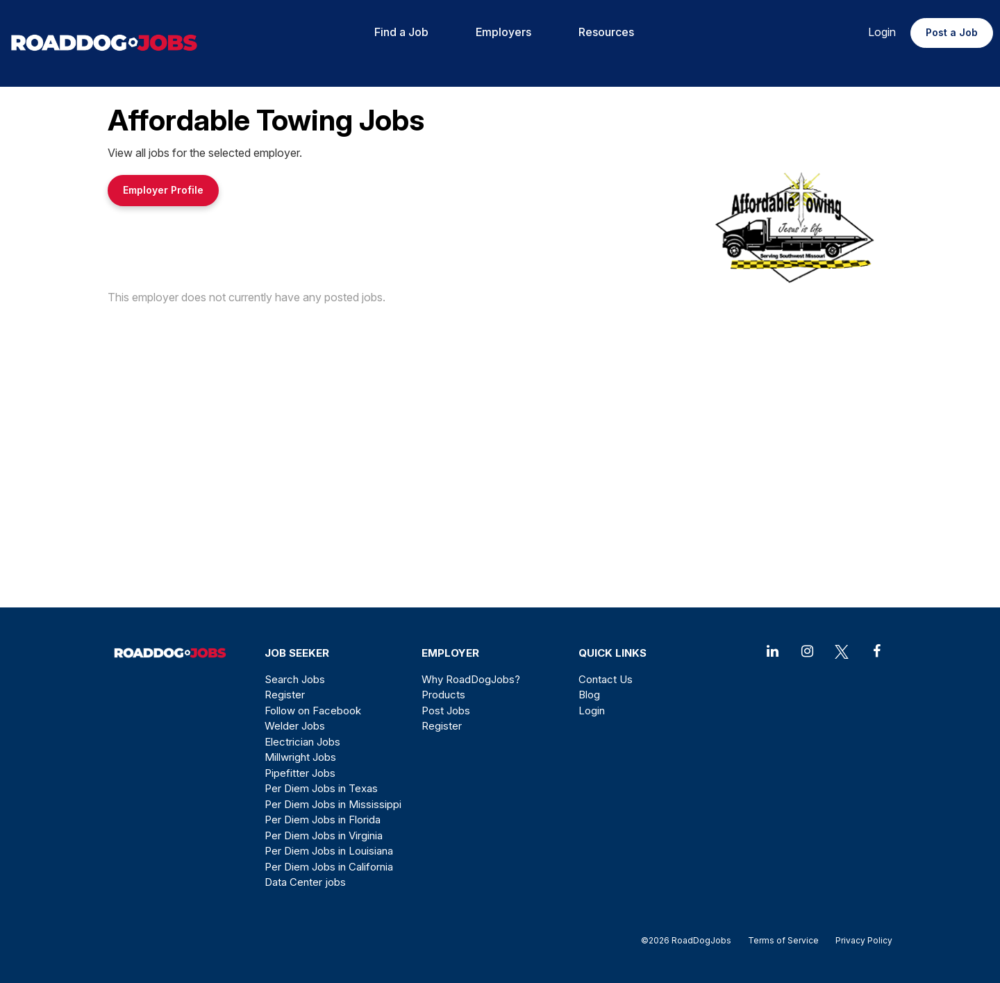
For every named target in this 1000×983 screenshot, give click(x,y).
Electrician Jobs (302, 741)
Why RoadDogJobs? (471, 679)
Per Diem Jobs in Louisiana (329, 850)
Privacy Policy (859, 940)
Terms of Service (783, 940)
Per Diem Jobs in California (329, 866)
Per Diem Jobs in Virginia (324, 835)
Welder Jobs (295, 725)
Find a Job (401, 32)
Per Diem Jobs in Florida (323, 819)
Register (285, 694)
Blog (589, 694)
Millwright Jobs (300, 757)
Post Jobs (446, 710)
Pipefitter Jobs (300, 773)
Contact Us (605, 679)
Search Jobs (295, 679)
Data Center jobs (305, 882)
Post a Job (952, 32)
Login (882, 32)
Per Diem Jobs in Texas (321, 788)
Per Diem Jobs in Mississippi (333, 804)
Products (443, 694)
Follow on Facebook (313, 710)
